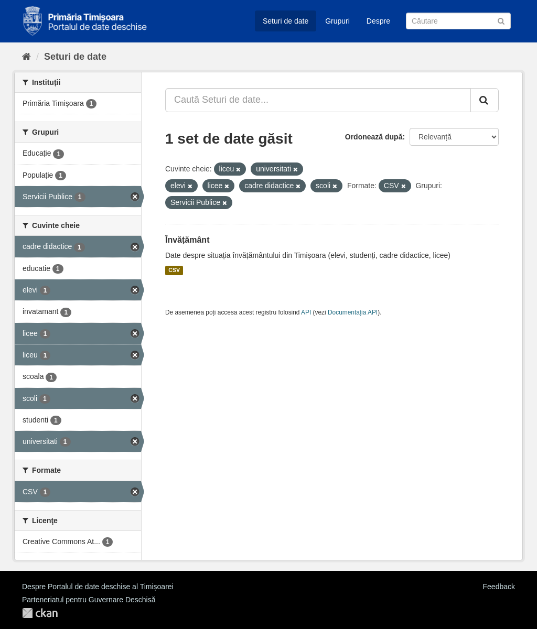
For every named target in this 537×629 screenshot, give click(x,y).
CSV (174, 270)
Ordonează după (374, 137)
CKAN (40, 613)
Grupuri (337, 21)
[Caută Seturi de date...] (318, 100)
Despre (378, 21)
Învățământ (187, 239)
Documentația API (353, 312)
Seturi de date (285, 21)
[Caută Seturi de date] (458, 21)
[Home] (26, 56)
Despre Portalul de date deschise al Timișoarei (98, 586)
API (306, 312)
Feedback (499, 586)
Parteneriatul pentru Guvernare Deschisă (88, 599)
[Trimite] (501, 20)
